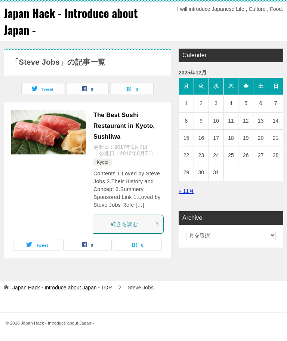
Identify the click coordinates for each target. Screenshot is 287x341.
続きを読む (135, 224)
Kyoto (102, 162)
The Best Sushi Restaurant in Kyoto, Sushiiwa (124, 126)
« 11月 (186, 191)
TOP (62, 288)
